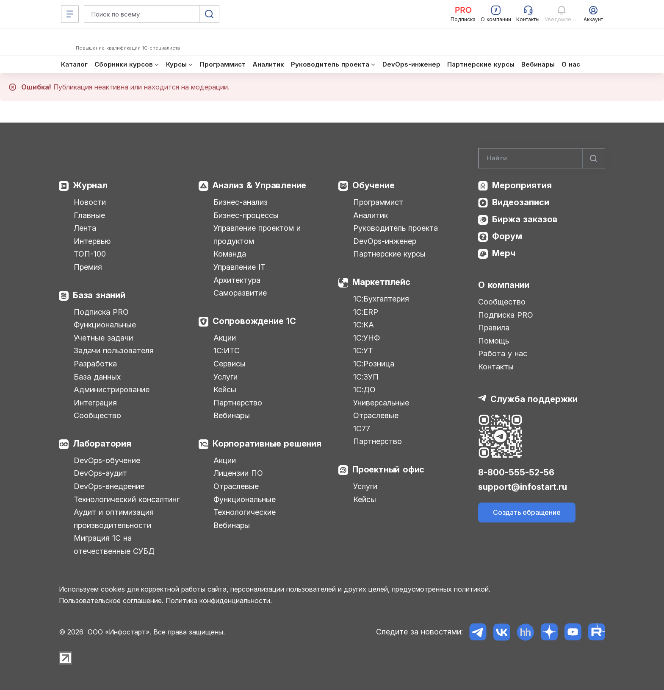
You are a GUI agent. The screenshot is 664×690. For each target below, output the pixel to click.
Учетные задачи (103, 337)
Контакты (496, 366)
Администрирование (111, 389)
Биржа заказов (525, 219)
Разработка (95, 363)
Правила (493, 327)
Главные (89, 215)
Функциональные (105, 324)
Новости (90, 202)
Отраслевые (236, 486)
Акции (224, 337)
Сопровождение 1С (254, 321)
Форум (507, 236)
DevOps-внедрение (109, 486)
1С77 (361, 428)
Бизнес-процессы (246, 215)
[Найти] (593, 158)
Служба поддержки (534, 399)
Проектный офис (388, 469)
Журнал (90, 185)
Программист (378, 202)
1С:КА (363, 324)
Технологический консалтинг (127, 499)
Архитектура (236, 280)
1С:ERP (365, 311)
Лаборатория (102, 444)
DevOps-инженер (384, 241)
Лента (85, 227)
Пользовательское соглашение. (111, 600)
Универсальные (381, 402)
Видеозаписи (520, 202)
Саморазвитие (240, 292)
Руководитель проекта (395, 227)
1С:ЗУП (366, 376)
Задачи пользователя (114, 350)
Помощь (493, 340)
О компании (503, 285)
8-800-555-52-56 (516, 472)
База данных (97, 376)
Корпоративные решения (267, 444)
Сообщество (97, 415)
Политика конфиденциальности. (219, 600)
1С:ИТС (226, 350)
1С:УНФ (366, 337)
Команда (229, 253)
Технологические (244, 512)
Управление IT (239, 267)
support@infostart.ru (522, 487)
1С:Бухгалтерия (381, 298)
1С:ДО (364, 389)
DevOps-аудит (100, 473)
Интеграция (95, 402)
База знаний (99, 295)
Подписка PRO (101, 311)
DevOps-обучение (107, 460)
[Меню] (70, 14)
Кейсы (224, 389)
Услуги (225, 376)
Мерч (503, 253)
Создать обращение (527, 512)
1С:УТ (363, 350)
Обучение (373, 185)
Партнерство (237, 402)
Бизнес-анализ (240, 202)
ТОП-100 (90, 253)
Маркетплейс (381, 282)
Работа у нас (502, 353)
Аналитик (370, 215)
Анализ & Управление (259, 185)
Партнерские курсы (389, 253)
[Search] (541, 158)
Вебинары (231, 415)
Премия (88, 267)
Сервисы (229, 363)
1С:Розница (373, 363)
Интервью (92, 241)
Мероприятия (522, 185)
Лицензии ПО (238, 473)
